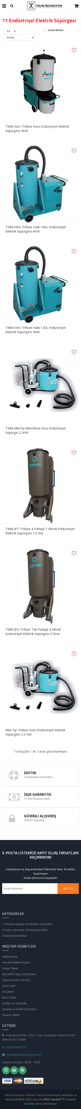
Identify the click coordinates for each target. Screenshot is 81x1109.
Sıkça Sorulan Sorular (16, 980)
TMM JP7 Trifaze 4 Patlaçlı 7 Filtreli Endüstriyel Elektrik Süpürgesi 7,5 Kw (40, 531)
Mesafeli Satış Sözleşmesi (19, 974)
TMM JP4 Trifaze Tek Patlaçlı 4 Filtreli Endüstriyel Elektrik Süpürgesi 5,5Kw (33, 631)
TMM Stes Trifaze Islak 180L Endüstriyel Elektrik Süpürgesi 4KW (35, 229)
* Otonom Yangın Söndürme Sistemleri (27, 924)
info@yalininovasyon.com (21, 1055)
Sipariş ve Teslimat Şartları (19, 1009)
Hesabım (8, 992)
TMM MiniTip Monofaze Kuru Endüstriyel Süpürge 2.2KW (35, 430)
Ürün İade (8, 986)
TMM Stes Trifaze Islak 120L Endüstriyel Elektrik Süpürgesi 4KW (35, 329)
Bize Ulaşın (9, 997)
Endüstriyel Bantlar (14, 936)
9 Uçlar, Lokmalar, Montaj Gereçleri (25, 930)
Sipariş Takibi (10, 1015)
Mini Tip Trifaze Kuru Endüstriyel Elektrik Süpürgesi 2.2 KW (35, 732)
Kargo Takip (10, 968)
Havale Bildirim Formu (16, 962)
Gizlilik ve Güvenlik (14, 1003)
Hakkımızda (9, 957)
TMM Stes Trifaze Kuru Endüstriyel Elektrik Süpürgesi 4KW (37, 128)
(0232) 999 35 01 (14, 1047)
